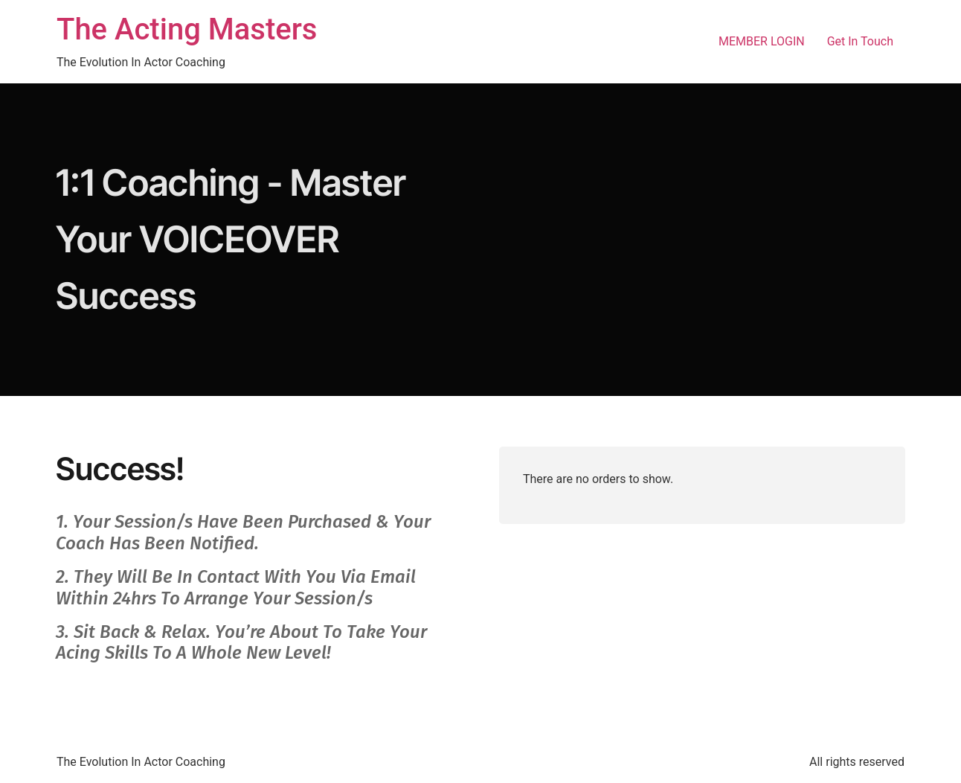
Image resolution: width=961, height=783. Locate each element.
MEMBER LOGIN (762, 41)
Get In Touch (860, 41)
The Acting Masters (187, 29)
